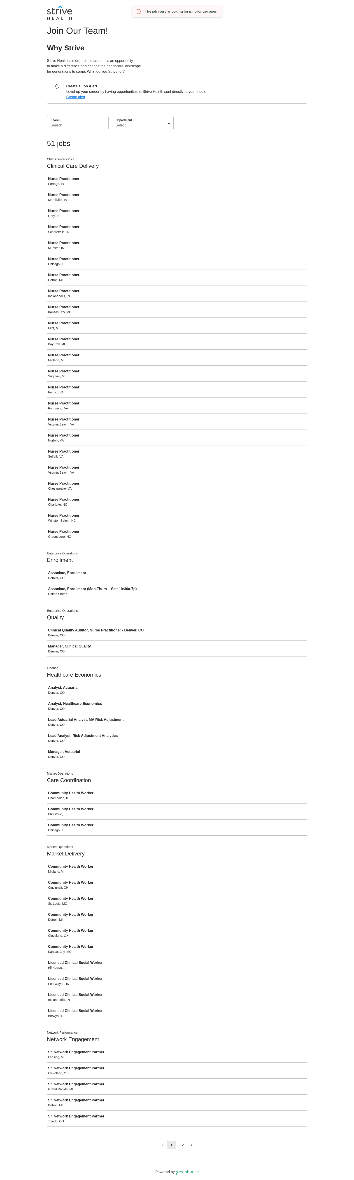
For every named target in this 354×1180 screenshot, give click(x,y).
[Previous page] (162, 1145)
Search (56, 120)
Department (124, 120)
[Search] (77, 126)
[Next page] (192, 1145)
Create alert (75, 97)
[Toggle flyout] (169, 123)
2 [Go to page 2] (183, 1145)
